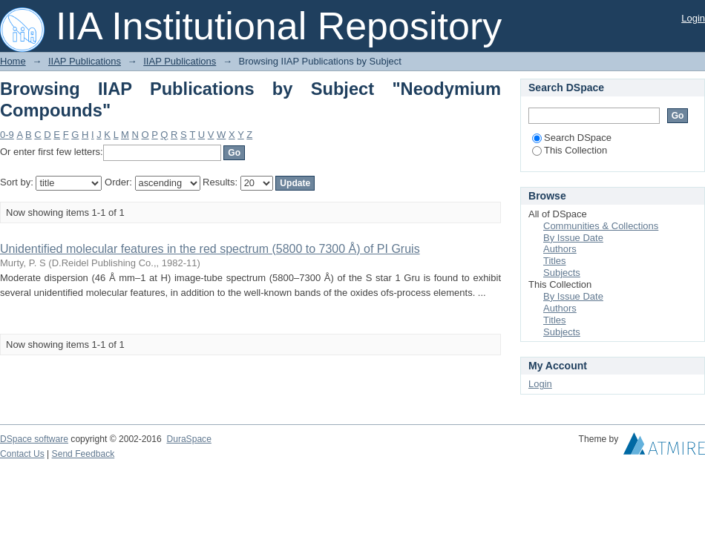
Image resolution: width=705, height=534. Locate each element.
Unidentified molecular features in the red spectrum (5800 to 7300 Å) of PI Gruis (210, 249)
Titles (554, 260)
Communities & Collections (600, 225)
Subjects (561, 272)
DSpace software (34, 439)
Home (13, 61)
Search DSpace (571, 137)
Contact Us (22, 454)
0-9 (7, 134)
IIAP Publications (84, 61)
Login (693, 18)
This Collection (569, 150)
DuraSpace (188, 439)
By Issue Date (573, 237)
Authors (560, 248)
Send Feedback (83, 454)
